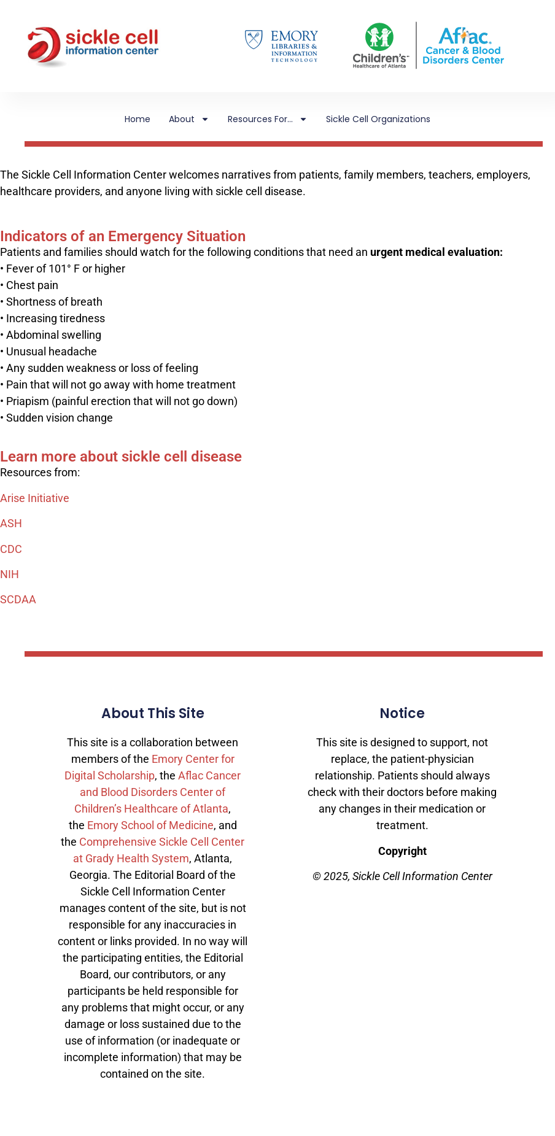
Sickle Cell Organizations (378, 119)
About (189, 119)
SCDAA (18, 599)
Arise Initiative (34, 498)
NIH (9, 574)
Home (137, 119)
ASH (11, 523)
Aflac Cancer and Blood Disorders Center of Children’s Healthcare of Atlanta (157, 792)
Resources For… (268, 119)
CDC (11, 549)
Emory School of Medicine (150, 825)
